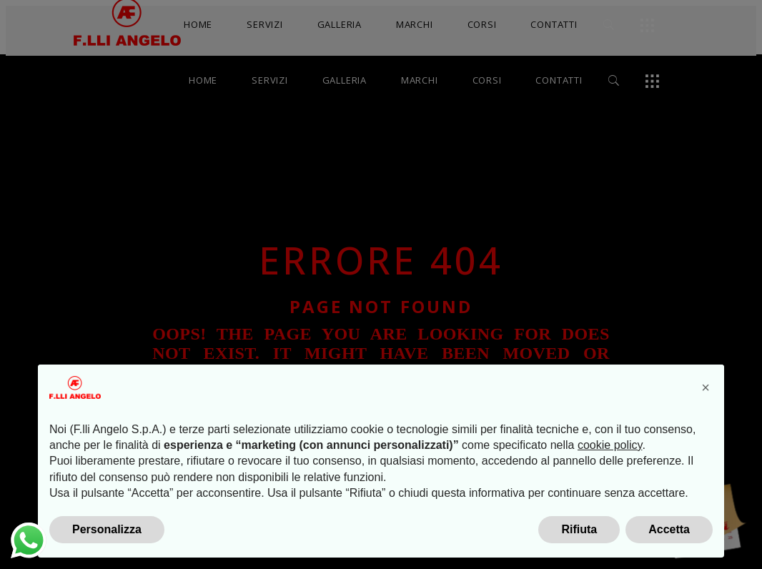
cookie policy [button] (610, 445)
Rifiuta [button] (579, 529)
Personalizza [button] (107, 529)
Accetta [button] (669, 529)
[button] (705, 387)
